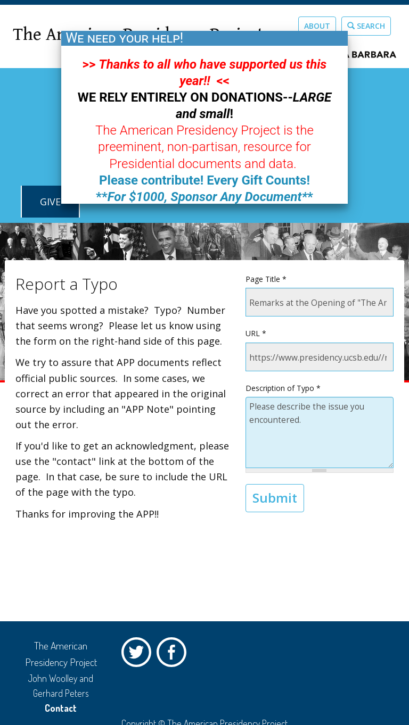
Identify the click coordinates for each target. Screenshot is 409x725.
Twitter (139, 654)
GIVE (50, 201)
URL (256, 333)
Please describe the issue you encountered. (320, 432)
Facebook (174, 654)
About (317, 26)
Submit (274, 497)
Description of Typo (283, 388)
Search (366, 26)
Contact (61, 708)
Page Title (266, 279)
